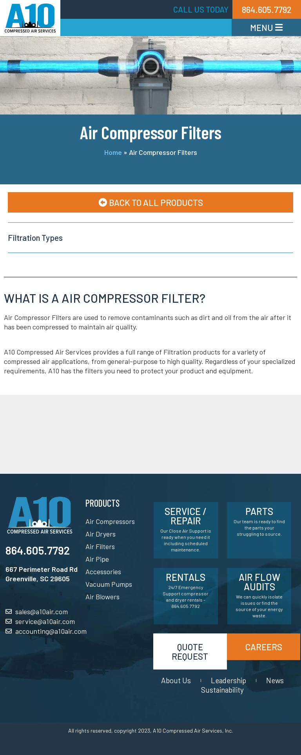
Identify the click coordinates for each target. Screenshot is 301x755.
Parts (259, 511)
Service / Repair (186, 516)
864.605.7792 (37, 550)
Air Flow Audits (259, 581)
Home (113, 152)
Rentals (185, 577)
